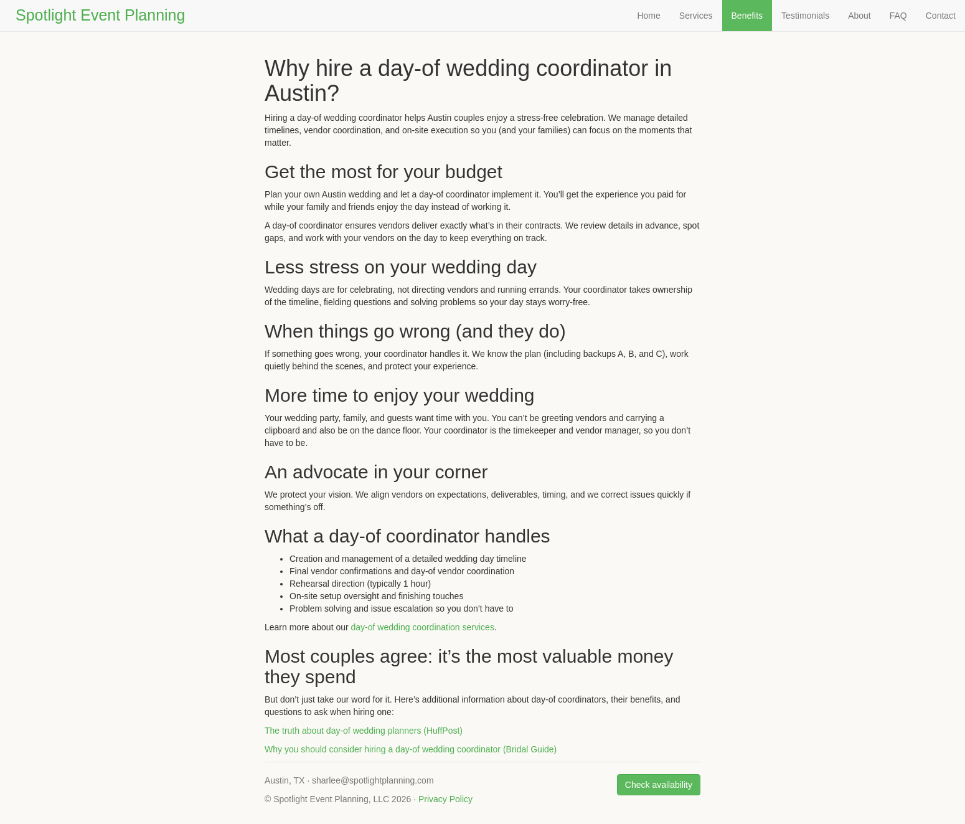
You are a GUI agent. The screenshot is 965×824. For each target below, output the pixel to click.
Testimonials (805, 16)
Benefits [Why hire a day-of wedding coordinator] (747, 16)
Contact (941, 16)
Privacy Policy (445, 799)
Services (696, 16)
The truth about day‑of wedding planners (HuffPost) (364, 731)
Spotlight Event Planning (100, 15)
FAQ (898, 16)
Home (648, 16)
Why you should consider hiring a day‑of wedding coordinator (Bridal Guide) (411, 749)
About (859, 16)
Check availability (658, 785)
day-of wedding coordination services (422, 627)
